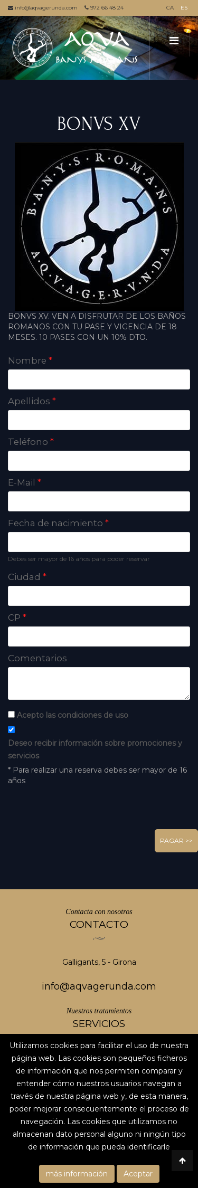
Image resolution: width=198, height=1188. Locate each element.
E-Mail (24, 482)
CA (170, 7)
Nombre (30, 360)
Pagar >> (176, 840)
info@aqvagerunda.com (43, 7)
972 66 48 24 (104, 7)
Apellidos (32, 401)
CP (17, 617)
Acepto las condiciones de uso (72, 715)
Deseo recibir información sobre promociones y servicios (95, 749)
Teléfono (31, 441)
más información (77, 1174)
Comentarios (37, 658)
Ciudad (27, 577)
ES (184, 7)
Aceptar (138, 1174)
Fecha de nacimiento (58, 523)
